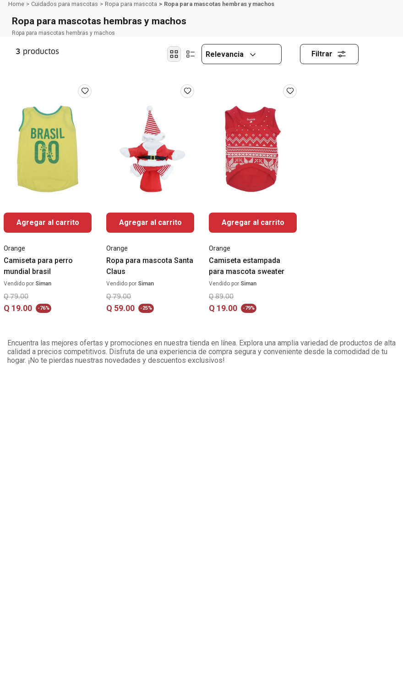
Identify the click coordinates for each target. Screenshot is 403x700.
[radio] (174, 54)
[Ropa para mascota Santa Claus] (150, 202)
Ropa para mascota (131, 3)
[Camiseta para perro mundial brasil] (48, 202)
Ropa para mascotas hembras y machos (219, 3)
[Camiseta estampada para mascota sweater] (253, 202)
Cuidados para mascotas (64, 3)
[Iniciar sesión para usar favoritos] (85, 91)
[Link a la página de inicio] (16, 4)
